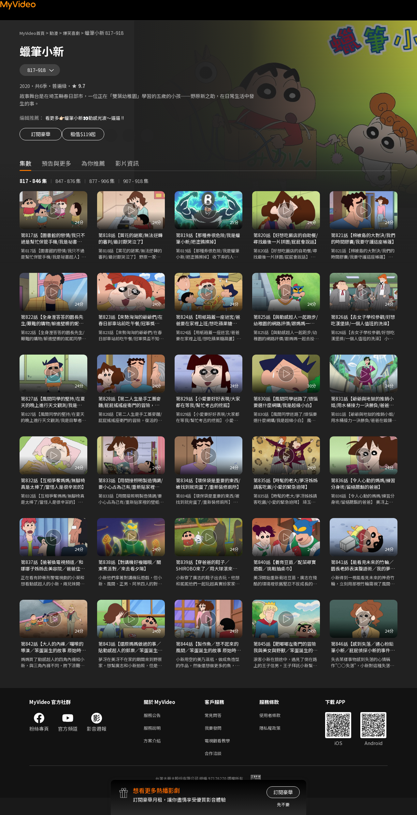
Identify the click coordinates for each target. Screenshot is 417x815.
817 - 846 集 (33, 186)
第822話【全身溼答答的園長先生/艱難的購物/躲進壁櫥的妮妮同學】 (52, 327)
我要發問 (214, 742)
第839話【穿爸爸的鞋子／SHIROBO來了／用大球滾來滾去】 (206, 576)
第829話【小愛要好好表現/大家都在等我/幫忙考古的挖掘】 (208, 410)
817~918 (38, 72)
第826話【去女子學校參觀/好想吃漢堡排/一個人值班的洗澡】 (363, 327)
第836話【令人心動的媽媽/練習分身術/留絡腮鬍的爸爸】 (363, 493)
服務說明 (153, 742)
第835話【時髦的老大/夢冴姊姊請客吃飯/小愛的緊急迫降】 (286, 493)
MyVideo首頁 (34, 32)
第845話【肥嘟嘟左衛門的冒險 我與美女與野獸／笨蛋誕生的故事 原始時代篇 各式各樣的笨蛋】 (285, 660)
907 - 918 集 (136, 186)
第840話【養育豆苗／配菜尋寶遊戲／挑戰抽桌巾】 (284, 576)
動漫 (59, 32)
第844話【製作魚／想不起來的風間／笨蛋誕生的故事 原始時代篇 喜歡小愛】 (208, 660)
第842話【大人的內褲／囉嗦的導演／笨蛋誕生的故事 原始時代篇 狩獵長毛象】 (53, 660)
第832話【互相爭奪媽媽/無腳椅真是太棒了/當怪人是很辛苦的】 (52, 493)
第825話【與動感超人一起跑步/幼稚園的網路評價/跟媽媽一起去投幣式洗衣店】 (284, 327)
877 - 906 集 (102, 186)
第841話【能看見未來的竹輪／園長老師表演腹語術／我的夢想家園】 (363, 576)
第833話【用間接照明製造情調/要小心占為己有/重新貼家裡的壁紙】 (129, 493)
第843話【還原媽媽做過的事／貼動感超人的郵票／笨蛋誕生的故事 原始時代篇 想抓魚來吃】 (130, 660)
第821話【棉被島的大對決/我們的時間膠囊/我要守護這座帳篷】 (363, 244)
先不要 (283, 804)
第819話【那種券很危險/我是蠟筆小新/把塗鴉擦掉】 (207, 244)
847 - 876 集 (68, 186)
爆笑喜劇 (78, 32)
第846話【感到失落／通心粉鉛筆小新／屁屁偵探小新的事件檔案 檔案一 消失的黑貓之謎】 (363, 660)
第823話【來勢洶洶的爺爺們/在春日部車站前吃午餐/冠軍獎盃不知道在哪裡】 (130, 327)
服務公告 (153, 728)
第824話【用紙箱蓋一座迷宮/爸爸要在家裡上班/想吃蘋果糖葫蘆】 (207, 327)
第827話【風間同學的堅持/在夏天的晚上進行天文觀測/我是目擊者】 (52, 410)
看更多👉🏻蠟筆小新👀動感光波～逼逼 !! (87, 122)
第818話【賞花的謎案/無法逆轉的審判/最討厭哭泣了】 (130, 244)
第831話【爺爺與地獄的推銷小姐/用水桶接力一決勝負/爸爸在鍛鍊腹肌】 (362, 410)
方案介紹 (153, 756)
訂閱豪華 (40, 140)
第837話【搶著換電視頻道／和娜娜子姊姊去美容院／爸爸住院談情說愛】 (52, 576)
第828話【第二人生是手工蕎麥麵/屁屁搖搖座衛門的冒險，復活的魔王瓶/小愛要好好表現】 (129, 410)
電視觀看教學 (219, 756)
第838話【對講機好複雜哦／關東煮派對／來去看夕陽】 (129, 576)
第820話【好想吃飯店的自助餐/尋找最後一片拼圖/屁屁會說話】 (284, 244)
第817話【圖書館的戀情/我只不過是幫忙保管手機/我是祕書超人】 (52, 244)
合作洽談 (214, 769)
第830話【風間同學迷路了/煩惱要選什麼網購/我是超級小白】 (285, 410)
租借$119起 (90, 140)
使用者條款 (275, 728)
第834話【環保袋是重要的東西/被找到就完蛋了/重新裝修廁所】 (207, 493)
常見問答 (214, 728)
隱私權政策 (275, 742)
